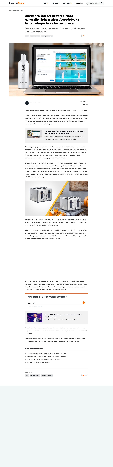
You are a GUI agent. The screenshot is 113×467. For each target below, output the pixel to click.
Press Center (28, 446)
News (44, 3)
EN (25, 457)
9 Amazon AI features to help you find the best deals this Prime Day (46, 356)
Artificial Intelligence (34, 36)
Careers (46, 443)
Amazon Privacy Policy (32, 306)
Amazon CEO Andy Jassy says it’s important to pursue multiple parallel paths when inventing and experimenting (67, 415)
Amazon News (27, 443)
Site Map (45, 446)
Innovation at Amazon (18, 10)
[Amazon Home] (16, 3)
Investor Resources (29, 452)
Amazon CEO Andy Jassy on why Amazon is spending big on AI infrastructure (19, 414)
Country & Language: (28, 455)
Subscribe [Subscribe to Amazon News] (79, 3)
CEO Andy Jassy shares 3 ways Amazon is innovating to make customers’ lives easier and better (90, 415)
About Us (55, 3)
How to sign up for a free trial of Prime (38, 362)
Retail (27, 36)
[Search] (94, 3)
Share (84, 35)
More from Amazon (48, 449)
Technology (43, 36)
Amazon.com (27, 449)
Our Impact (66, 3)
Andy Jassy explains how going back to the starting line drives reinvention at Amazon (43, 414)
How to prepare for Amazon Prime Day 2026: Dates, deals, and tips (46, 353)
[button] (48, 3)
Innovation (50, 36)
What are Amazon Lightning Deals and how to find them (43, 359)
